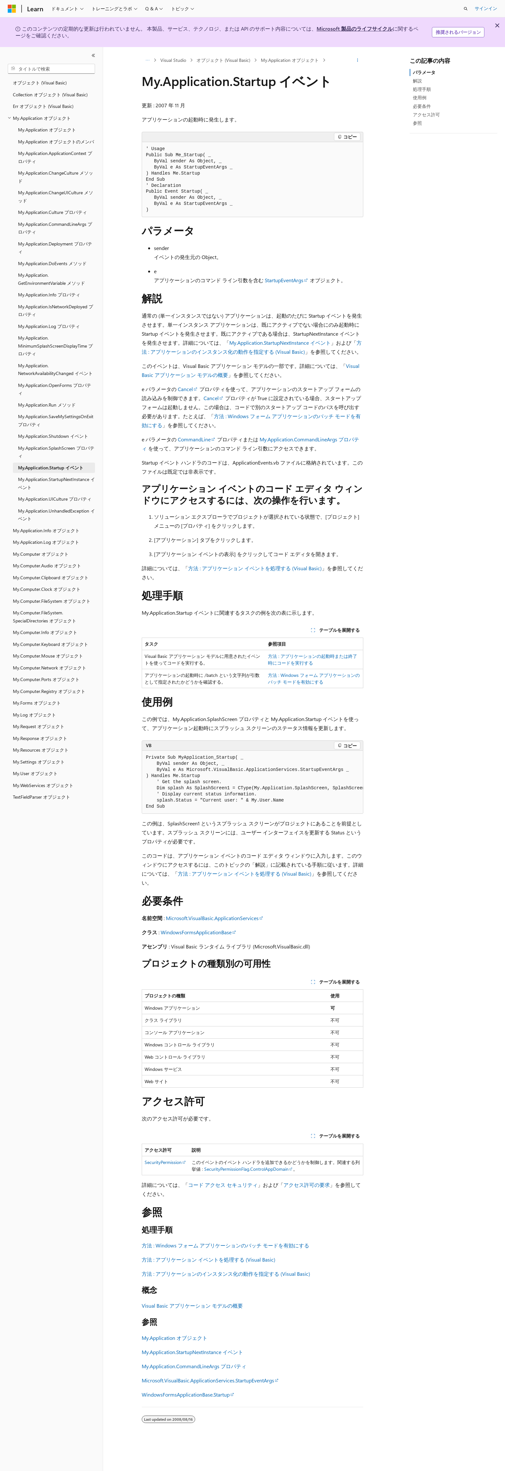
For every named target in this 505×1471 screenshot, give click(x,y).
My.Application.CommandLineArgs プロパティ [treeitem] (55, 228)
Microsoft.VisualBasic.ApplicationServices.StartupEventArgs (208, 1380)
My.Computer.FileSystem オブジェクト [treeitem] (52, 601)
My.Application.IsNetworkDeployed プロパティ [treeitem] (55, 310)
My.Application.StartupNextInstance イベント (280, 342)
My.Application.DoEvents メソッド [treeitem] (52, 263)
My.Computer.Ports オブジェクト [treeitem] (46, 679)
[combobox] (51, 69)
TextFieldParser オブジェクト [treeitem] (41, 797)
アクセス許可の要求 (306, 1184)
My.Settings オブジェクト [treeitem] (39, 762)
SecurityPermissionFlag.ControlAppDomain (246, 1169)
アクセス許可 (426, 114)
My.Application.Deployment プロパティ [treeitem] (55, 248)
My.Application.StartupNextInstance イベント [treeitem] (56, 483)
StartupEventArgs (284, 280)
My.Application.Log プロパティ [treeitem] (49, 326)
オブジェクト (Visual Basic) (223, 60)
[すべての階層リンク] (147, 60)
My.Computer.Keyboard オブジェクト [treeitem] (50, 644)
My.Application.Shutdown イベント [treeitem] (53, 436)
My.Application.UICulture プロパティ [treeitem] (54, 499)
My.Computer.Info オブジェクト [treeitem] (45, 632)
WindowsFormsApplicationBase (196, 932)
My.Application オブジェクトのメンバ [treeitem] (56, 142)
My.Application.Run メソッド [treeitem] (47, 405)
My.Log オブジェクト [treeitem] (34, 715)
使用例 (419, 97)
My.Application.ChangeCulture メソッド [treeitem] (55, 177)
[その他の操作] (357, 60)
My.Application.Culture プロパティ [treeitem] (52, 212)
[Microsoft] (12, 9)
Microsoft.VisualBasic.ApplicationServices (212, 918)
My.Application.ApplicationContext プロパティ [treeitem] (55, 157)
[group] (252, 782)
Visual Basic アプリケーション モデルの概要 (192, 1305)
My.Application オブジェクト (290, 60)
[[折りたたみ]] (93, 55)
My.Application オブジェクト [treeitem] (47, 130)
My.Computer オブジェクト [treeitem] (41, 554)
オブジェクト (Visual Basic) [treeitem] (40, 83)
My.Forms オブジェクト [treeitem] (37, 703)
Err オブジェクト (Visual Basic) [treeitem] (43, 106)
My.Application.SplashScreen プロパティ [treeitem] (56, 452)
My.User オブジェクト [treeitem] (35, 773)
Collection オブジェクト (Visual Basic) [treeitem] (50, 94)
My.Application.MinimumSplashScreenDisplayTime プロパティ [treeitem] (55, 346)
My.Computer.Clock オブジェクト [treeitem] (47, 589)
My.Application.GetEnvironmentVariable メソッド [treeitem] (51, 279)
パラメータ (424, 72)
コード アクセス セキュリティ (223, 1184)
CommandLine (194, 439)
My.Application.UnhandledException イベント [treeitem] (56, 515)
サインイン (486, 8)
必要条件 (422, 106)
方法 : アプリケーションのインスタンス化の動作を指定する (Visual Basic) (226, 1273)
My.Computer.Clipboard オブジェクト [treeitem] (51, 577)
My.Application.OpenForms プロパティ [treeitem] (54, 389)
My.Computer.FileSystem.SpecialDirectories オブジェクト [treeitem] (44, 617)
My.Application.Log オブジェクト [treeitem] (46, 542)
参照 (417, 123)
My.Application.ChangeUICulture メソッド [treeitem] (55, 196)
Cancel (185, 389)
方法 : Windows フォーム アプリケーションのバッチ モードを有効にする (225, 1245)
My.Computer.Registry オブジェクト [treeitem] (49, 691)
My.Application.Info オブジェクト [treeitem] (46, 530)
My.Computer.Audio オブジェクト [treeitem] (47, 565)
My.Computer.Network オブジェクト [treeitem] (49, 668)
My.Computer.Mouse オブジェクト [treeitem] (48, 656)
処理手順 (422, 89)
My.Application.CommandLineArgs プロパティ (194, 1366)
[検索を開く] (465, 8)
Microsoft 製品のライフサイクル (355, 28)
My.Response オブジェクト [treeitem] (40, 738)
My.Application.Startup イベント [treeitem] (50, 468)
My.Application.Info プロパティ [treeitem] (49, 295)
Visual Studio (173, 60)
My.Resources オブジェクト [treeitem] (41, 750)
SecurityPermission (163, 1162)
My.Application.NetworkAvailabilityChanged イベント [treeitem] (55, 369)
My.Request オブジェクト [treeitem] (38, 726)
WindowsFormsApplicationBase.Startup (186, 1394)
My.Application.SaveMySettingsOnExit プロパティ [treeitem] (55, 420)
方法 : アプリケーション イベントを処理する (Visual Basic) (255, 568)
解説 (417, 81)
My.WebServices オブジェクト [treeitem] (43, 785)
